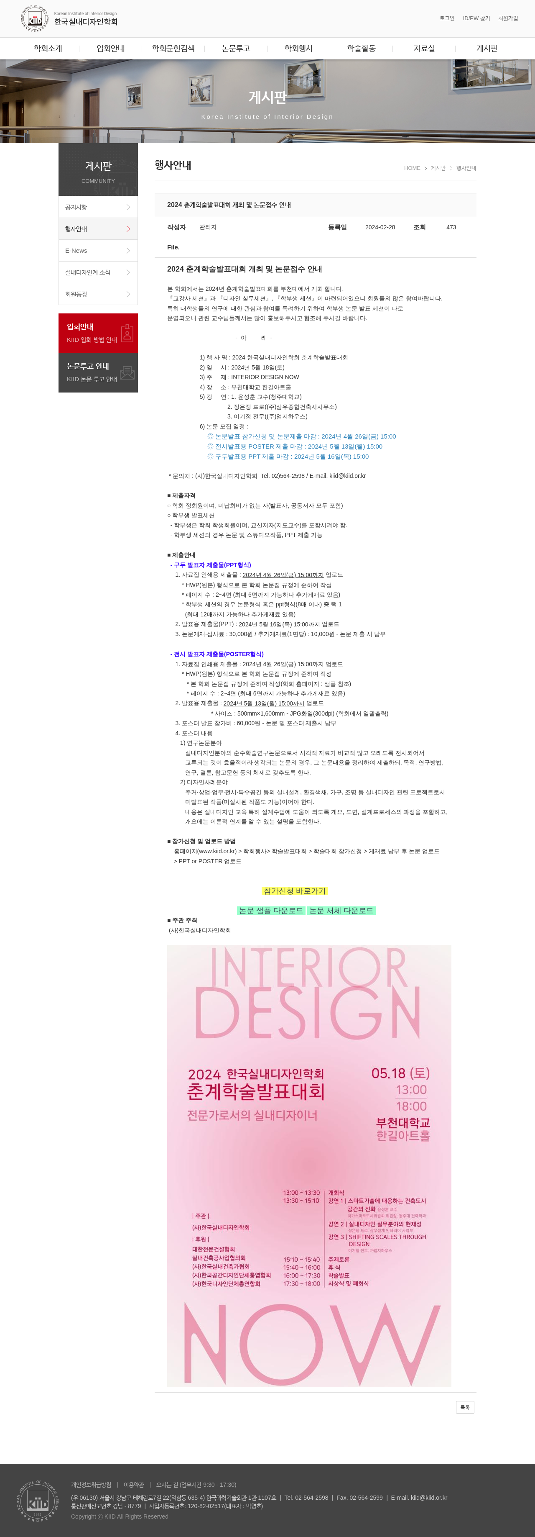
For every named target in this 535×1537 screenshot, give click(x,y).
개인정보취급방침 (91, 1484)
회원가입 (508, 18)
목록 (465, 1407)
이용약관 (134, 1484)
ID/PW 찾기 (476, 18)
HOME (412, 168)
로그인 (447, 18)
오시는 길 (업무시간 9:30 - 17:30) (196, 1484)
